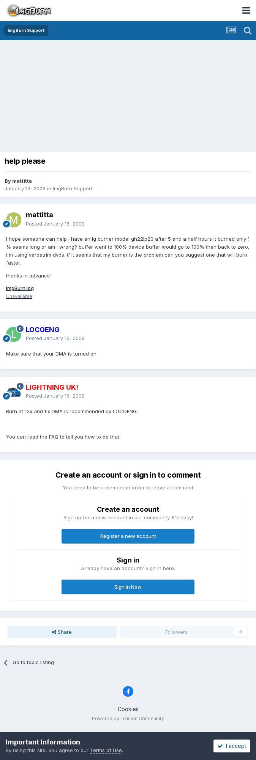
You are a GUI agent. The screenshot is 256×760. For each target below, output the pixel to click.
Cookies (128, 709)
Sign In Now (128, 587)
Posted (55, 224)
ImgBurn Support (72, 188)
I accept (232, 746)
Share (62, 632)
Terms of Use (106, 750)
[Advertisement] (130, 97)
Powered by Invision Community (128, 718)
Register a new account (128, 536)
